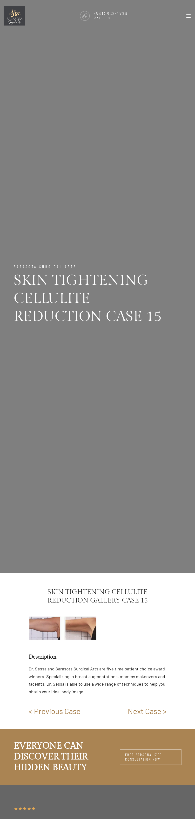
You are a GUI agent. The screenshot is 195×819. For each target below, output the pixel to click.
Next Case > (147, 711)
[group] (62, 628)
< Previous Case (55, 711)
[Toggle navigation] (188, 17)
